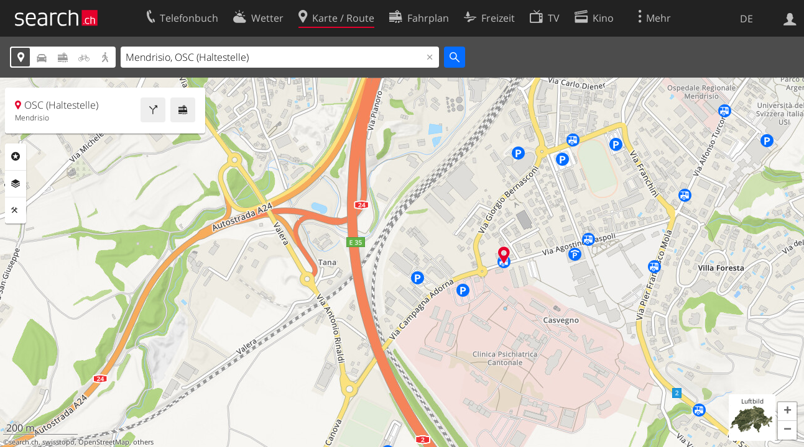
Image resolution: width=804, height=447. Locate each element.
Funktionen (15, 210)
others (143, 442)
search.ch (24, 442)
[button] (787, 411)
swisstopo (58, 442)
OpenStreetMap (103, 442)
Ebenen (15, 184)
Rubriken (15, 156)
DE (746, 18)
